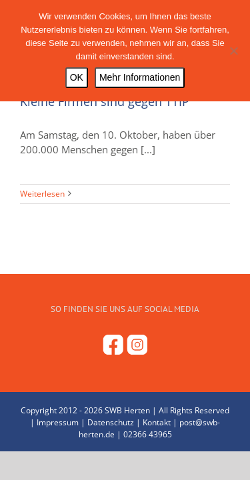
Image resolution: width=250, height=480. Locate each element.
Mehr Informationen (139, 77)
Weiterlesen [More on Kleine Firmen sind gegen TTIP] (42, 193)
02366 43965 (147, 457)
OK (76, 77)
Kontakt (157, 445)
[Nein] (233, 50)
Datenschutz (110, 445)
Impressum (58, 445)
